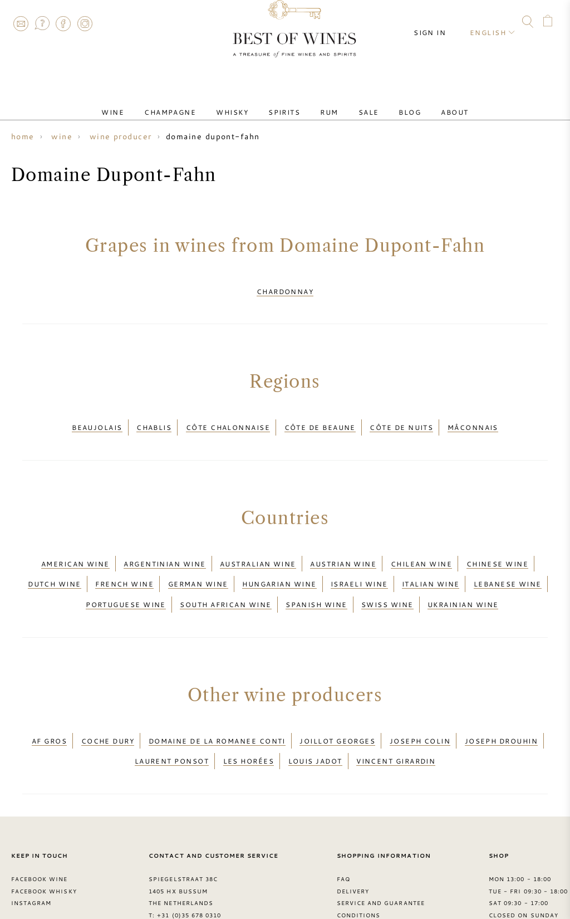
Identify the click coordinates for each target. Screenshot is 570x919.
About (423, 101)
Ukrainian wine (463, 573)
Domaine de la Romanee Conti (217, 702)
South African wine (225, 573)
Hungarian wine (279, 559)
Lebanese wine (508, 559)
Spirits (288, 101)
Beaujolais (97, 417)
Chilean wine (421, 546)
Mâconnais (473, 417)
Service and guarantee (381, 854)
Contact (20, 23)
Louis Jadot (315, 715)
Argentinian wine (164, 546)
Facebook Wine (39, 830)
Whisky (245, 101)
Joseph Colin (420, 702)
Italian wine (430, 559)
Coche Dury (108, 702)
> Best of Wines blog (51, 879)
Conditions (358, 867)
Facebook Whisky (44, 842)
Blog (387, 101)
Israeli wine (359, 559)
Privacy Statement (372, 879)
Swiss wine (387, 573)
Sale (355, 101)
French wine (124, 559)
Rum (324, 101)
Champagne (192, 101)
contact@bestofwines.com (209, 879)
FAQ (41, 23)
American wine (75, 546)
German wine (198, 559)
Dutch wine (54, 559)
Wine (143, 101)
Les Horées (248, 715)
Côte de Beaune (320, 417)
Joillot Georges (337, 702)
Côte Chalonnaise (228, 417)
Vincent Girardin (395, 715)
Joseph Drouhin (501, 702)
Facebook (63, 23)
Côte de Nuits (401, 417)
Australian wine (258, 546)
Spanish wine (316, 573)
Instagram (84, 23)
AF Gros (49, 702)
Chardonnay (285, 287)
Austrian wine (343, 546)
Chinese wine (497, 546)
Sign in (440, 22)
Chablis (153, 417)
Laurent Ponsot (172, 715)
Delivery (353, 842)
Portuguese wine (126, 573)
